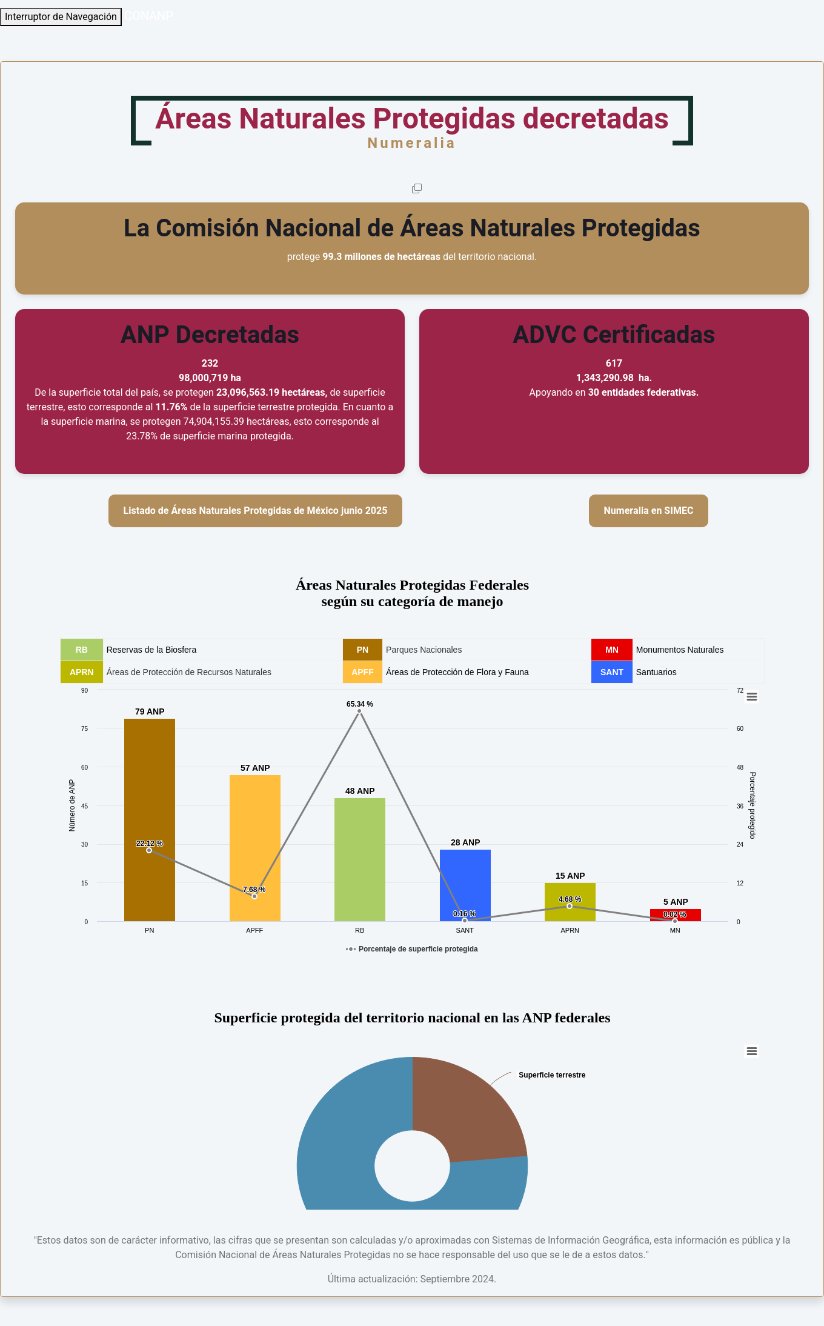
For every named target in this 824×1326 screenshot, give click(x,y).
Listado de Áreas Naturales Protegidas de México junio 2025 (256, 511)
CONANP (148, 16)
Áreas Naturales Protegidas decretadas (412, 125)
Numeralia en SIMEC (649, 511)
